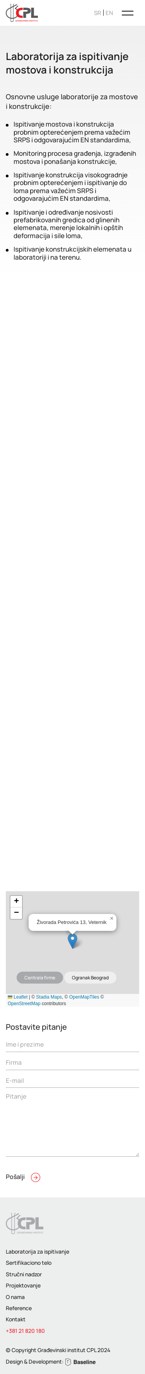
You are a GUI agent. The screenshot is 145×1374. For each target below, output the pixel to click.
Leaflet (17, 997)
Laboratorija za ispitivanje (37, 1251)
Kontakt (16, 1319)
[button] (72, 941)
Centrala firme (39, 977)
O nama (15, 1297)
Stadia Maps (49, 997)
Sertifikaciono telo (28, 1262)
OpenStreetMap (24, 1003)
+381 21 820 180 (25, 1330)
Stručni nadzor (24, 1274)
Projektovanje (23, 1285)
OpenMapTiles (84, 997)
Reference (19, 1308)
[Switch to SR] (97, 13)
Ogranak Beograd (90, 977)
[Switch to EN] (109, 13)
